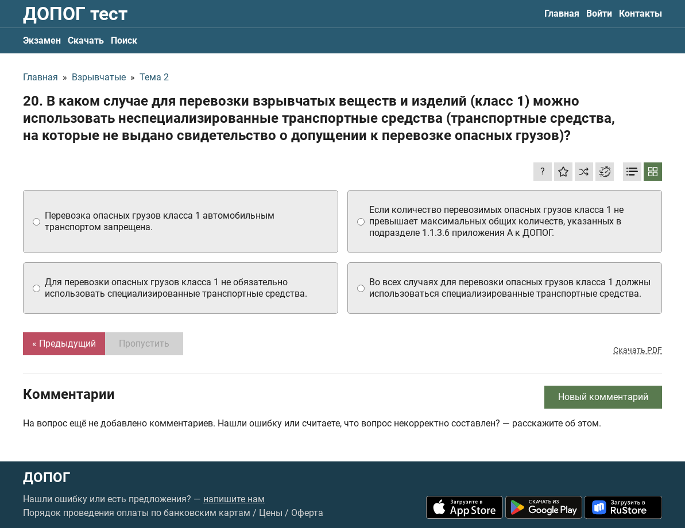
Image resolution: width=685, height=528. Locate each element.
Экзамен (42, 40)
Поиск (124, 40)
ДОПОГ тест (75, 14)
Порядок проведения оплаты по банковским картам (136, 512)
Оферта (307, 512)
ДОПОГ (46, 477)
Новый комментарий (603, 396)
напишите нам (234, 499)
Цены (270, 512)
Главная (561, 13)
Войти (599, 13)
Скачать (86, 40)
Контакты (640, 13)
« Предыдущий (64, 343)
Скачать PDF (637, 350)
